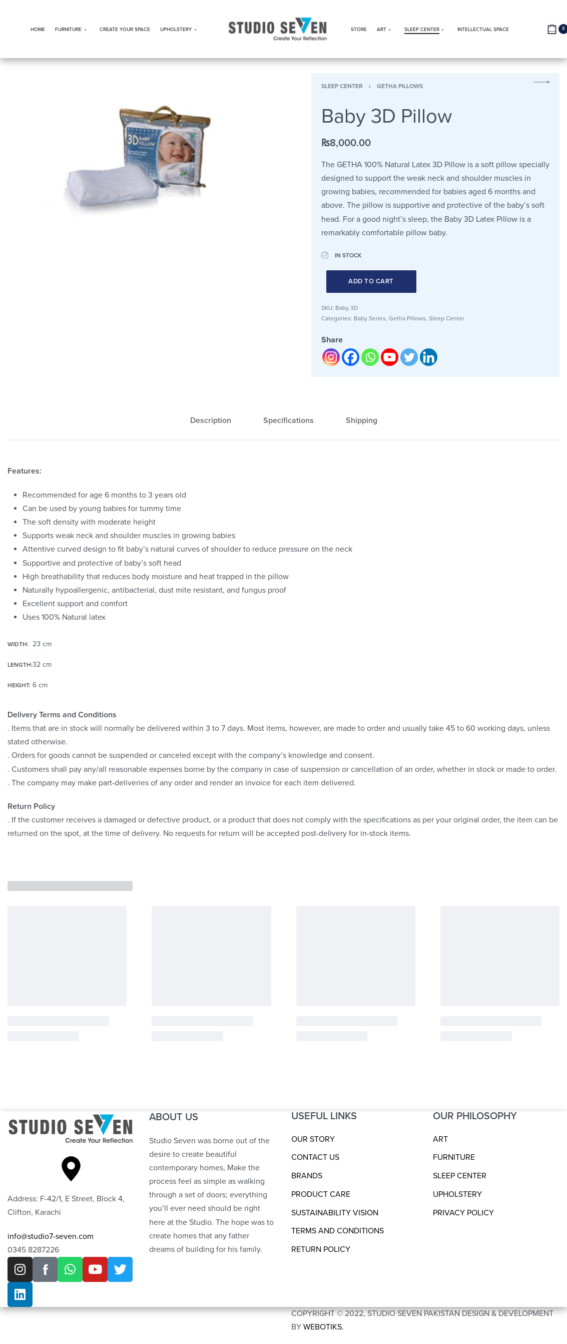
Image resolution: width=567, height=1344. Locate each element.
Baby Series (370, 318)
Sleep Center (342, 86)
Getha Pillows (400, 86)
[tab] (210, 420)
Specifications (288, 420)
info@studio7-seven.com (51, 1236)
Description (210, 420)
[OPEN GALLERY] (140, 161)
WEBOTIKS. (323, 1327)
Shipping (361, 420)
